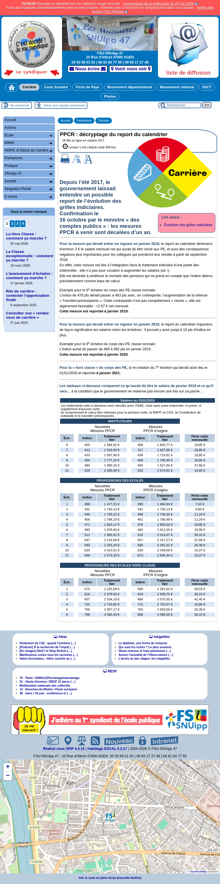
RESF (110, 671)
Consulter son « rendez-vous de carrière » (28, 315)
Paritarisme (84, 120)
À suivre (28, 197)
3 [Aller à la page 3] (17, 224)
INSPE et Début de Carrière (28, 150)
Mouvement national (177, 87)
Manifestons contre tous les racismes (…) (49, 654)
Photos (110, 97)
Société (28, 181)
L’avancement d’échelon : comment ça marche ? (29, 275)
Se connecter (19, 105)
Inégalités (159, 637)
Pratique (28, 166)
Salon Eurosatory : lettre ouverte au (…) (47, 658)
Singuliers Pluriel (28, 189)
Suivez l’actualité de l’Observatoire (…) (146, 654)
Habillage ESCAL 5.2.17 (107, 749)
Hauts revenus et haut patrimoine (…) (145, 650)
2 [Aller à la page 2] (12, 224)
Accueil (65, 120)
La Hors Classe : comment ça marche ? (26, 236)
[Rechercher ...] (180, 105)
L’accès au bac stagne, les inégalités (144, 658)
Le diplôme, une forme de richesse (143, 643)
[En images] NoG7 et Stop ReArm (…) (46, 650)
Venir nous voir (131, 68)
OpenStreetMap (198, 871)
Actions (10, 128)
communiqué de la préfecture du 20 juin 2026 (158, 4)
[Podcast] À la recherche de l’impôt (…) (47, 647)
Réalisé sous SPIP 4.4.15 (64, 749)
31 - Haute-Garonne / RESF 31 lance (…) (47, 681)
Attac (60, 637)
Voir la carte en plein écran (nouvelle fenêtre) (110, 877)
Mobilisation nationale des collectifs (45, 685)
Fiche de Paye (87, 87)
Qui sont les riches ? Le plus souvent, (145, 647)
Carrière (29, 87)
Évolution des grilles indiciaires (188, 225)
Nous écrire (87, 68)
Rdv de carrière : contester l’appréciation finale (27, 295)
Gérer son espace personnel (64, 105)
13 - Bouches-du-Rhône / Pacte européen (48, 689)
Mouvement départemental (129, 87)
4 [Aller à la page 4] (23, 224)
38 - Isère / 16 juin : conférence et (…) (46, 693)
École (28, 135)
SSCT (206, 87)
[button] (110, 817)
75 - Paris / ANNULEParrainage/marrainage (49, 678)
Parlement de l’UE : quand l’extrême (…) (48, 643)
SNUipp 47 (28, 173)
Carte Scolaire (56, 87)
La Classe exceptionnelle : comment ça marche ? (29, 255)
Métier (28, 143)
